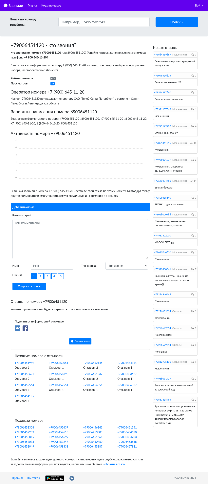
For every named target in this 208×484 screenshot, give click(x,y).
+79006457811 (127, 446)
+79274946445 (162, 294)
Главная (33, 5)
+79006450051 (58, 363)
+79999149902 (162, 126)
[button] (177, 22)
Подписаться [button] (80, 341)
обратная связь (114, 464)
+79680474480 (162, 181)
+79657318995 (162, 399)
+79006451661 (93, 437)
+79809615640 (162, 197)
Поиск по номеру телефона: (23, 22)
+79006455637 (58, 427)
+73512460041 (162, 269)
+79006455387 (93, 446)
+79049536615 (162, 75)
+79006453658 (127, 442)
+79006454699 (58, 437)
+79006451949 (24, 363)
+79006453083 (24, 442)
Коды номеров (51, 5)
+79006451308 (24, 427)
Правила (18, 478)
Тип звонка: (89, 266)
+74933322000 (162, 235)
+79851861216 (162, 143)
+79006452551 (58, 385)
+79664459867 (162, 54)
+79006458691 (24, 374)
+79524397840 (162, 92)
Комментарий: (22, 215)
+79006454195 (24, 396)
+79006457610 (58, 432)
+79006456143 (93, 427)
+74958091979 (162, 160)
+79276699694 (162, 311)
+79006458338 (58, 446)
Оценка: (17, 275)
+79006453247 (58, 442)
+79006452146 (93, 363)
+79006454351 (93, 385)
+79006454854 (127, 363)
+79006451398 (58, 374)
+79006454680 (127, 432)
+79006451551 (127, 427)
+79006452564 (24, 385)
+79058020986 (162, 214)
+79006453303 (93, 432)
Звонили (13, 5)
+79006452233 (24, 432)
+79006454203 (127, 437)
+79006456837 (127, 385)
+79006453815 (24, 437)
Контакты (33, 478)
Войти (199, 5)
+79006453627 (127, 374)
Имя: (15, 266)
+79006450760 (93, 442)
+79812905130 (162, 361)
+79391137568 (162, 109)
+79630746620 (162, 252)
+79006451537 (93, 374)
